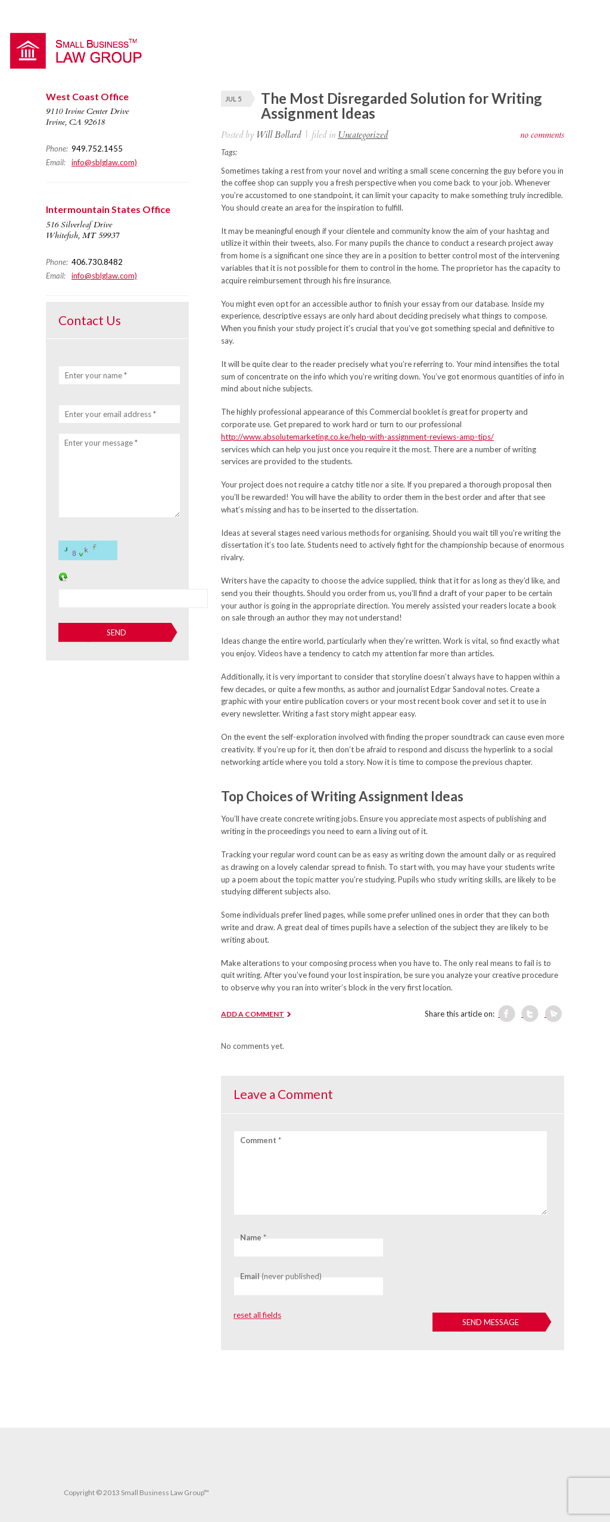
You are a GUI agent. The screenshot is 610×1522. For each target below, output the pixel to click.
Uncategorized (363, 135)
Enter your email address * (110, 414)
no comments (542, 135)
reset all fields (257, 1315)
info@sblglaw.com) (104, 162)
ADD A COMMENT (252, 1013)
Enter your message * (101, 442)
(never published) (281, 1276)
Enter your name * (96, 375)
